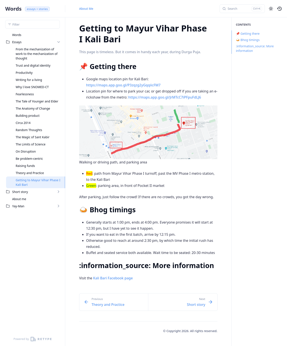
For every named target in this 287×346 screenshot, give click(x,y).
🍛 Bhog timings (246, 40)
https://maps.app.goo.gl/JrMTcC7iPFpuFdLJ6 (164, 97)
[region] (32, 181)
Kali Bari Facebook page (113, 278)
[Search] (242, 8)
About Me (86, 9)
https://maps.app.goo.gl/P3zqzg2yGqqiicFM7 (123, 85)
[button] (271, 8)
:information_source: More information (253, 48)
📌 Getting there (246, 33)
